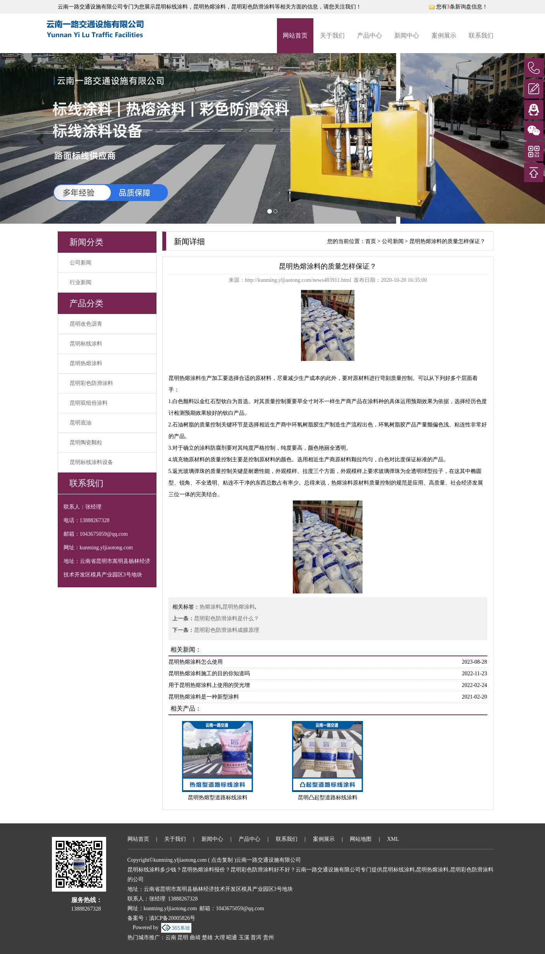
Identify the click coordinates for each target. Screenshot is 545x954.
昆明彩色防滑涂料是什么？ (226, 618)
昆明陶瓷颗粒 (86, 442)
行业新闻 (80, 282)
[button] (41, 138)
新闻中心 (406, 35)
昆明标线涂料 (171, 7)
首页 (370, 241)
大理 (219, 937)
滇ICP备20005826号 (172, 918)
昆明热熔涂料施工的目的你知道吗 (209, 673)
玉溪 (244, 937)
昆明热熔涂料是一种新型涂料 (203, 697)
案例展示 (444, 35)
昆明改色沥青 (86, 324)
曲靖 (195, 937)
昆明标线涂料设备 (91, 462)
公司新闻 (80, 263)
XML (393, 839)
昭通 (231, 937)
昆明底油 (80, 423)
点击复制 (222, 860)
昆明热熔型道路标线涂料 (218, 797)
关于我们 (332, 35)
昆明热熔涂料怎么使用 (195, 662)
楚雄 (207, 937)
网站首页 (295, 35)
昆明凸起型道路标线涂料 (328, 797)
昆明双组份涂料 (89, 403)
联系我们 (481, 35)
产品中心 (369, 35)
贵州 (268, 937)
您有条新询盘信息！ (458, 7)
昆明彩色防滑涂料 (91, 383)
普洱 (256, 937)
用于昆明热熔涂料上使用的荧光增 (209, 685)
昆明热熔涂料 (86, 363)
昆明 (182, 937)
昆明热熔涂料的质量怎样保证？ (447, 241)
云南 (170, 937)
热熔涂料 (210, 607)
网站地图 (360, 839)
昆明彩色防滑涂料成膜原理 (226, 630)
